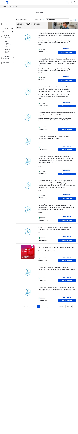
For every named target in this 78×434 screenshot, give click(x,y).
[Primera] (25, 306)
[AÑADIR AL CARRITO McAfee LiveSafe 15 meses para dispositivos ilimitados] (67, 260)
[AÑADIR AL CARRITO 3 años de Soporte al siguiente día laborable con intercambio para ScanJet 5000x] (67, 149)
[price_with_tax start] (4, 28)
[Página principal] (7, 2)
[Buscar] (68, 2)
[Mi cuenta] (71, 2)
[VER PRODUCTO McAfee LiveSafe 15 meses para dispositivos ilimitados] (67, 257)
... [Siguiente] (55, 306)
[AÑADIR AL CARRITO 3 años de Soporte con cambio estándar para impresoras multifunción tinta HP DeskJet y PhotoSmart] (67, 280)
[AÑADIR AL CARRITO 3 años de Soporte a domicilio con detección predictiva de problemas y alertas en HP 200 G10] (67, 129)
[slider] (3, 32)
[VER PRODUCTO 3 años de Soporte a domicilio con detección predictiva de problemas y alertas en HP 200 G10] (67, 126)
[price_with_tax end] (10, 28)
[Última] (69, 306)
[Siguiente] (61, 306)
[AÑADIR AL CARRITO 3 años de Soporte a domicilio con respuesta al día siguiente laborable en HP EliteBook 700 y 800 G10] (67, 240)
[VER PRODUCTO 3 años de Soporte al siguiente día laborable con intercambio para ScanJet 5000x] (67, 146)
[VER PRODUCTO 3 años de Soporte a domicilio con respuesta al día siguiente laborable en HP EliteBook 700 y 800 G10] (67, 237)
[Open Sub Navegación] (2, 2)
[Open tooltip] (1, 24)
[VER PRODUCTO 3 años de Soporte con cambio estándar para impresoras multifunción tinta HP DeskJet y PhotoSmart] (67, 277)
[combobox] (57, 20)
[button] (7, 24)
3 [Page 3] (45, 306)
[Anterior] (33, 306)
